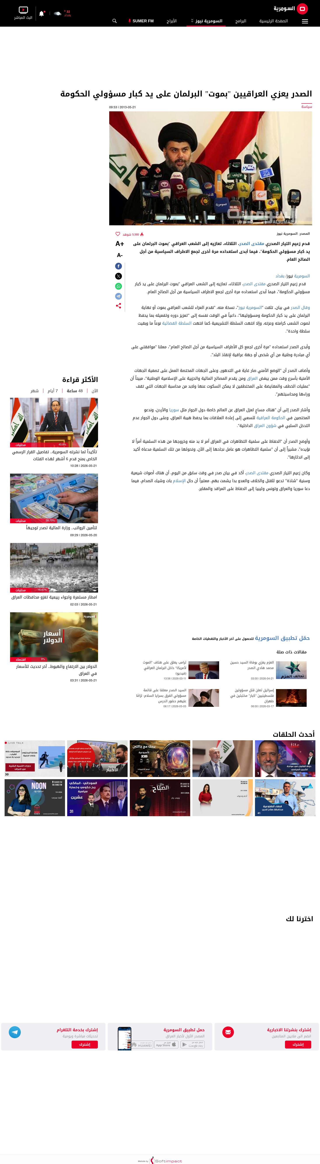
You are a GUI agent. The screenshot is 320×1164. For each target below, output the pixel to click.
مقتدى (259, 284)
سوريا (174, 410)
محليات (21, 445)
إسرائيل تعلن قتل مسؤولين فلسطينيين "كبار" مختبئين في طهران (252, 696)
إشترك (84, 1044)
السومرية (302, 276)
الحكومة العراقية (271, 418)
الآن (95, 390)
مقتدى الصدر (251, 243)
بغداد (280, 276)
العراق (252, 378)
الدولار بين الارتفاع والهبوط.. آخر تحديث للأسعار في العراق (56, 670)
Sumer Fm (143, 21)
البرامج (241, 21)
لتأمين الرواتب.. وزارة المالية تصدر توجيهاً (61, 527)
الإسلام (179, 481)
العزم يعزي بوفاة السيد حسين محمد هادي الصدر (252, 665)
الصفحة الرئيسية (273, 21)
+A (119, 244)
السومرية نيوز (206, 21)
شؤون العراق (265, 425)
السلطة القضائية (177, 323)
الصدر (248, 284)
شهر (35, 390)
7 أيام (53, 390)
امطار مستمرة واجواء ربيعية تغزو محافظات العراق (54, 597)
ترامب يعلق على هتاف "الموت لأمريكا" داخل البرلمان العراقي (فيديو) (164, 668)
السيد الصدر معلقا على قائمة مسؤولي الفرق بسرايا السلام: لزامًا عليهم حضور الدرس (161, 696)
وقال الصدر (300, 307)
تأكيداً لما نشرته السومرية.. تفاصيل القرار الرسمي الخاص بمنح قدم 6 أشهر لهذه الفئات (54, 455)
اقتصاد (21, 659)
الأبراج (172, 21)
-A (120, 255)
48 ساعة (75, 390)
